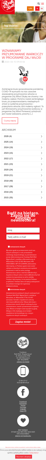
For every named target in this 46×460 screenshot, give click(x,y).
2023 (8, 153)
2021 (8, 164)
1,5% (30, 8)
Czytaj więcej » (34, 453)
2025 (8, 142)
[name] (23, 230)
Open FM (23, 411)
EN (42, 8)
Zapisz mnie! (23, 321)
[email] (23, 237)
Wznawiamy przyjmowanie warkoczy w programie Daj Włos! (22, 54)
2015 (8, 197)
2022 (8, 158)
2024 (8, 147)
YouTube (23, 407)
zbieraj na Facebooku (23, 436)
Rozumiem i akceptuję (23, 457)
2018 (8, 181)
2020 (8, 170)
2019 (8, 175)
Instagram (23, 403)
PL (37, 8)
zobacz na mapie (23, 362)
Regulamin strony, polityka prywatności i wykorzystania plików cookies (23, 447)
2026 (8, 136)
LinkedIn (23, 409)
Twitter (23, 405)
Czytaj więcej (10, 120)
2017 (8, 186)
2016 (8, 192)
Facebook (23, 402)
